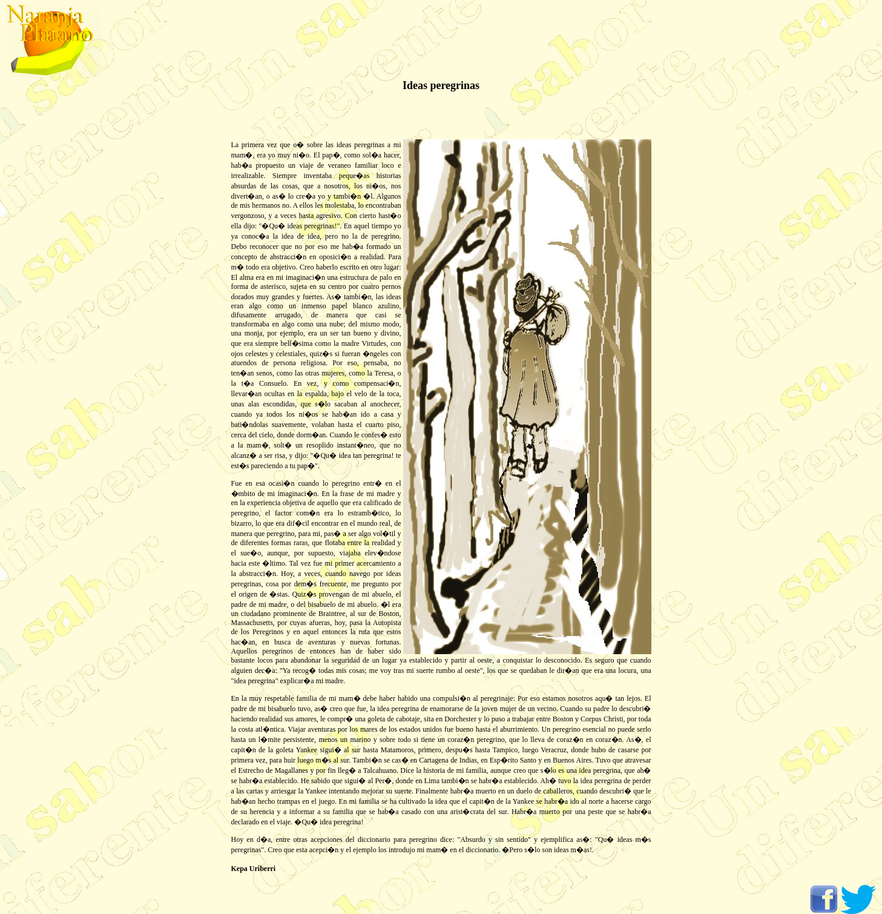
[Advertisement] (48, 272)
